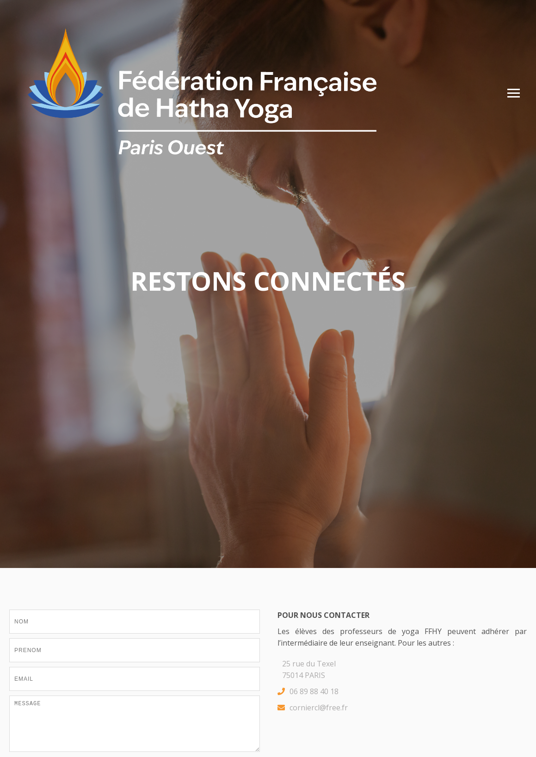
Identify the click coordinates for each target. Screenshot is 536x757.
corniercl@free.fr (312, 708)
